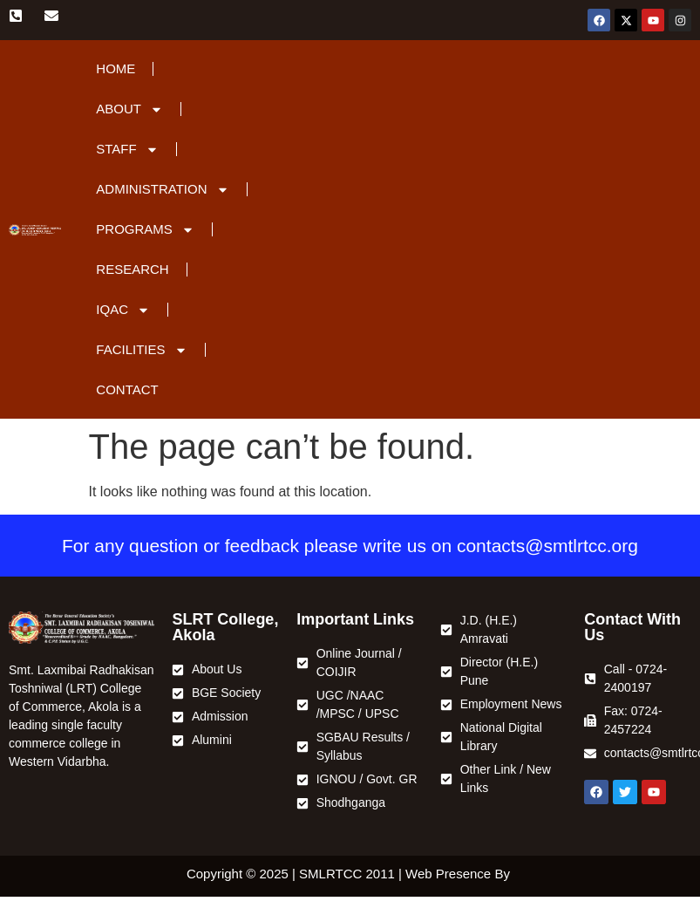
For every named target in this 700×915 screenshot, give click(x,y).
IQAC (123, 310)
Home (115, 68)
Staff (127, 149)
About (129, 109)
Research (132, 269)
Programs (145, 230)
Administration (162, 189)
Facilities (141, 350)
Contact (127, 389)
